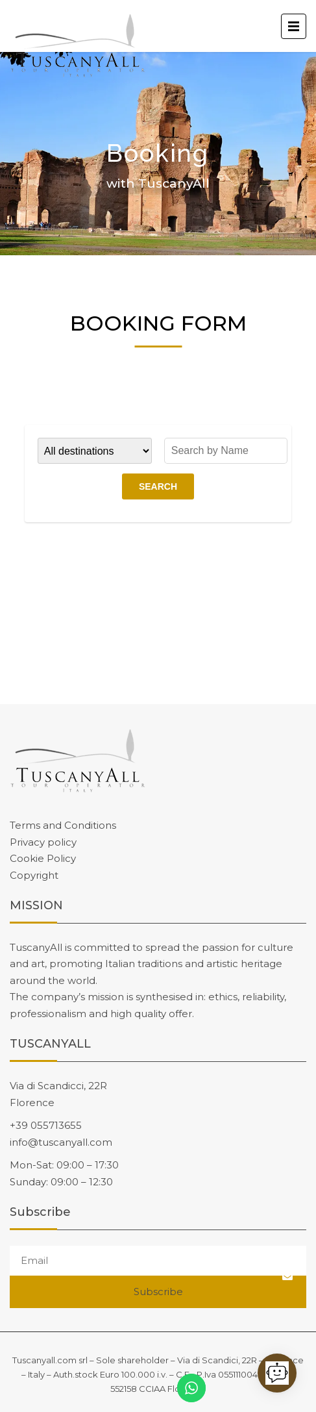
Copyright (34, 875)
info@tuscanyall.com (61, 1142)
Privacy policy (43, 842)
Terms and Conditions (63, 825)
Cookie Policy (43, 858)
